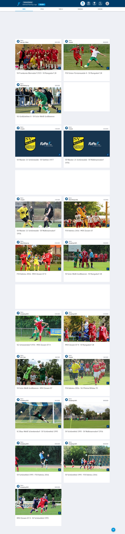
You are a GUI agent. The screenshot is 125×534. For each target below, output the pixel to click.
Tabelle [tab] (61, 9)
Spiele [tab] (42, 9)
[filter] (113, 530)
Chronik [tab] (100, 9)
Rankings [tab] (80, 9)
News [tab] (24, 9)
